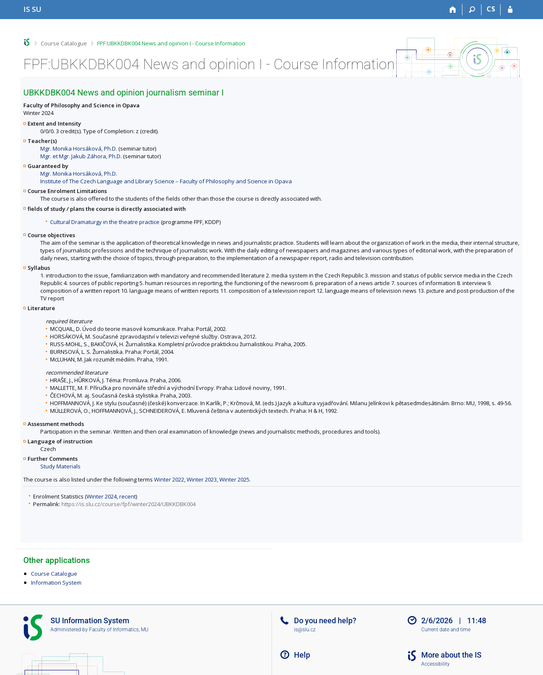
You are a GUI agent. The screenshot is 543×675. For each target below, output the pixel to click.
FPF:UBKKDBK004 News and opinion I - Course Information (171, 43)
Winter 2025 (234, 479)
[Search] (471, 9)
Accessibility (435, 664)
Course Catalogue (64, 43)
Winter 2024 (102, 496)
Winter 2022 (169, 479)
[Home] (452, 9)
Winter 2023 (202, 479)
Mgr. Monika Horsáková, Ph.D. (78, 148)
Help (302, 654)
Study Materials (60, 466)
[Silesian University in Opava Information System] (32, 9)
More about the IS (451, 654)
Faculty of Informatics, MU (118, 630)
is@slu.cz (305, 630)
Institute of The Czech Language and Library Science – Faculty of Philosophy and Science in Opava (166, 181)
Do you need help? (325, 620)
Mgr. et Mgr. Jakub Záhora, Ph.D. (81, 156)
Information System (56, 582)
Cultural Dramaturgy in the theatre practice (105, 222)
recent (127, 496)
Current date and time (445, 630)
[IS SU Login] (510, 9)
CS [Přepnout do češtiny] (491, 9)
